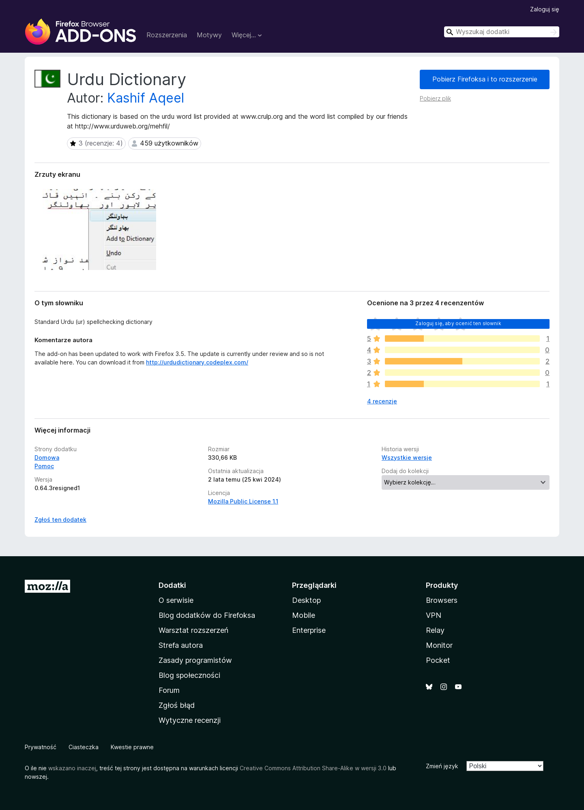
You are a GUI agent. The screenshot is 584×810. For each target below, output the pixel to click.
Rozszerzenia (166, 35)
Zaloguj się (544, 9)
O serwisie (176, 600)
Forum (169, 690)
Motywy (209, 35)
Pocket (438, 660)
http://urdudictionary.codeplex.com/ (197, 362)
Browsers (441, 600)
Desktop (306, 600)
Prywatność (40, 747)
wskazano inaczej (72, 768)
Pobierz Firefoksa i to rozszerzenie (484, 79)
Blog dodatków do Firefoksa (207, 615)
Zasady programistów (195, 660)
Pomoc (44, 466)
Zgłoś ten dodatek (60, 519)
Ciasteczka (84, 747)
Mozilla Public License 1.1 (243, 501)
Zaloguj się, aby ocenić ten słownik (458, 323)
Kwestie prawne (132, 747)
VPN (433, 615)
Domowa (46, 457)
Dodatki (172, 585)
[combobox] (501, 31)
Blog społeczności (189, 675)
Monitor (439, 645)
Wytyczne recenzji (190, 720)
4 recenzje (382, 401)
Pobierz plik (435, 98)
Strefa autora (181, 645)
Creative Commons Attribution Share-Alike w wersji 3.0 (313, 768)
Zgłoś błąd (177, 705)
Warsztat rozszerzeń (193, 630)
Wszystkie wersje (407, 457)
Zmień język (442, 766)
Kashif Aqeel (145, 98)
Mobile (303, 615)
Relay (435, 630)
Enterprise (309, 630)
